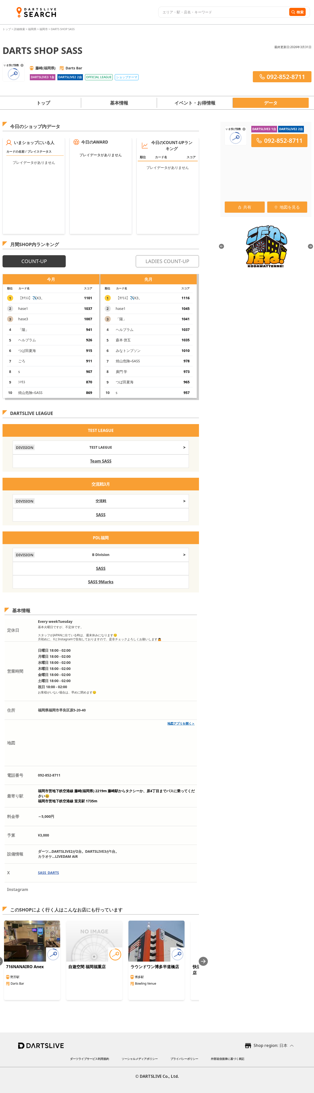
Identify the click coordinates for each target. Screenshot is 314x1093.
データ (271, 103)
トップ (7, 29)
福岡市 (43, 29)
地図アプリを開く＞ (181, 723)
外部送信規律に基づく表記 (227, 1059)
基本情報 (119, 103)
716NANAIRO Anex (25, 966)
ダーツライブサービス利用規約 (89, 1059)
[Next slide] (203, 961)
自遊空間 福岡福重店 (87, 966)
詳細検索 (20, 29)
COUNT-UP (34, 261)
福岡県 (32, 29)
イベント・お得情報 (194, 103)
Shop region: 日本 (270, 1045)
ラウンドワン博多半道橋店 (154, 966)
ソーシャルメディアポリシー (140, 1059)
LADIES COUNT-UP (167, 261)
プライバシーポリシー (184, 1059)
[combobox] (223, 12)
